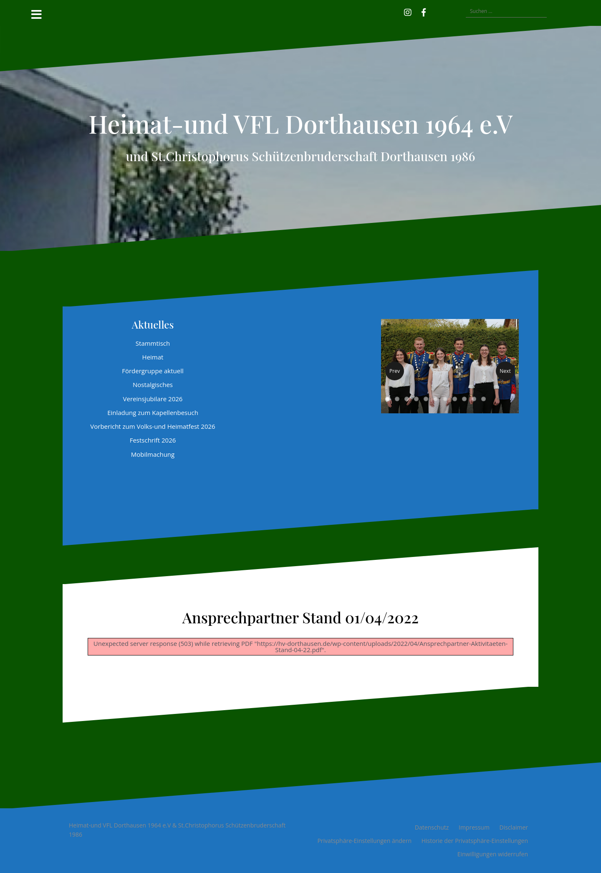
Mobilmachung (152, 454)
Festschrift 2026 (153, 440)
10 (474, 399)
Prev (394, 371)
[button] (436, 11)
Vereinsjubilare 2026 (153, 399)
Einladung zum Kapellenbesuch (152, 412)
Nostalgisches (153, 384)
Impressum (474, 827)
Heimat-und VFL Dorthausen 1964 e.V (300, 123)
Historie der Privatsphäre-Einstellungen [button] (475, 841)
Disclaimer (514, 827)
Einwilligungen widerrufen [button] (492, 854)
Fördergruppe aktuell (153, 371)
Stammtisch (153, 343)
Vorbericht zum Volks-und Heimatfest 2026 (152, 426)
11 (483, 399)
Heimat (153, 357)
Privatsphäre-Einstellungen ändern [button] (364, 841)
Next (505, 371)
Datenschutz (432, 827)
